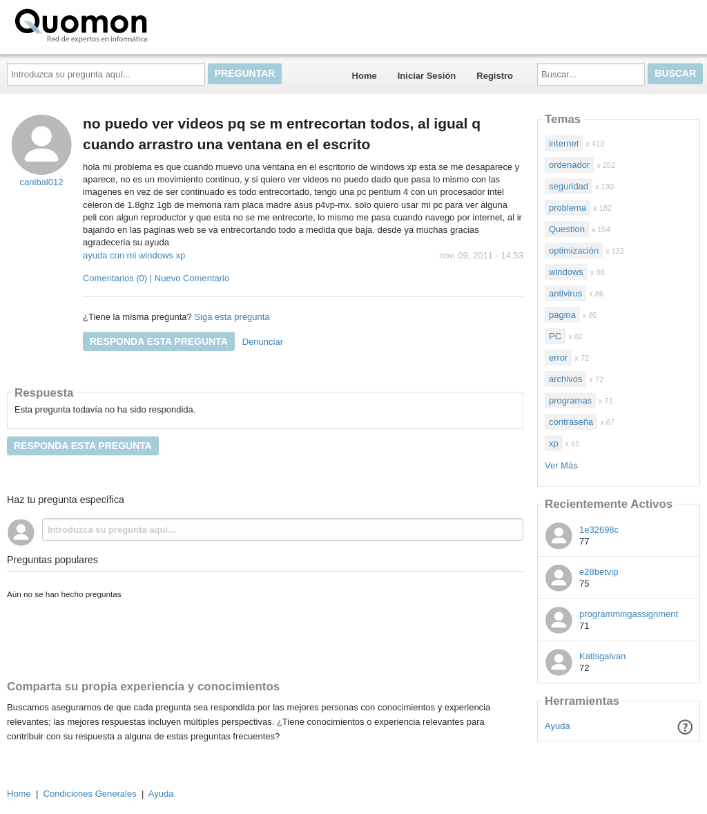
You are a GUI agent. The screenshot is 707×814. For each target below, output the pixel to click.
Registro (494, 75)
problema (567, 207)
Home (364, 75)
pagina (562, 315)
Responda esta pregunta (159, 341)
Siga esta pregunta (231, 317)
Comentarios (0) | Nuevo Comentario (156, 278)
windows (566, 272)
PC (555, 336)
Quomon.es (125, 24)
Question (567, 229)
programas (570, 400)
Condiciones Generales (90, 793)
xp (554, 443)
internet (564, 143)
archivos (565, 379)
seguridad (568, 186)
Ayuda (557, 726)
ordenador (569, 165)
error (558, 357)
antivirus (565, 293)
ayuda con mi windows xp (134, 255)
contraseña (571, 422)
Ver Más (561, 465)
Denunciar (262, 342)
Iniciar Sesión (427, 75)
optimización (574, 250)
